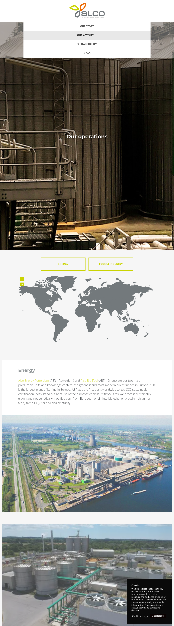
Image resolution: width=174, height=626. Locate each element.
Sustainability (87, 44)
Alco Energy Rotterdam (33, 381)
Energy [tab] (63, 264)
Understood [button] (158, 615)
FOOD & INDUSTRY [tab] (111, 264)
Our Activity (113, 35)
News (87, 53)
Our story (87, 26)
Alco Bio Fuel (89, 381)
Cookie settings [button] (140, 616)
